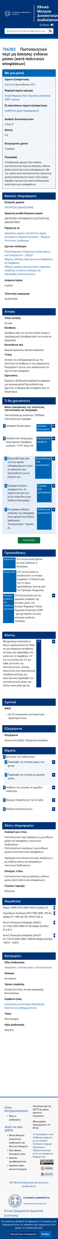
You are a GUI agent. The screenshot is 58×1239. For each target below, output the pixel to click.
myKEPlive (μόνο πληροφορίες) (22, 110)
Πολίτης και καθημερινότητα (20, 1007)
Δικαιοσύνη (11, 1004)
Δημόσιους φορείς (15, 233)
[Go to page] (50, 31)
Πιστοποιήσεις (26, 967)
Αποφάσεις (11, 967)
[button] (23, 1234)
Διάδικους (23, 240)
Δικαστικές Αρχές (36, 233)
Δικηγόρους (11, 236)
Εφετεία (9, 84)
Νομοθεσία (38, 1004)
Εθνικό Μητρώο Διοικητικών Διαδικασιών (45, 13)
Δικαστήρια (24, 1004)
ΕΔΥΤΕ (36, 1109)
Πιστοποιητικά (43, 967)
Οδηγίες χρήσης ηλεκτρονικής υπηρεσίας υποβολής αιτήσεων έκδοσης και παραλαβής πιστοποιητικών (28, 270)
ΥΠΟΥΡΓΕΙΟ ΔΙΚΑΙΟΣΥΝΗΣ (19, 207)
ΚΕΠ (33, 84)
